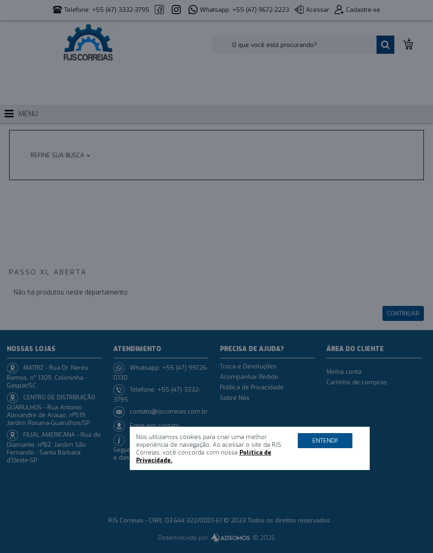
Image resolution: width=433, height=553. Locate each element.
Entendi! (325, 440)
